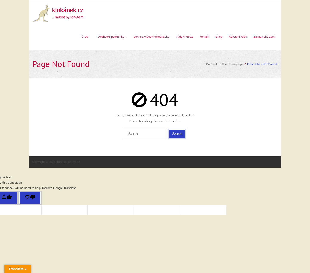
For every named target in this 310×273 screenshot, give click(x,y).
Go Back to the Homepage (224, 65)
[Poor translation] (30, 199)
